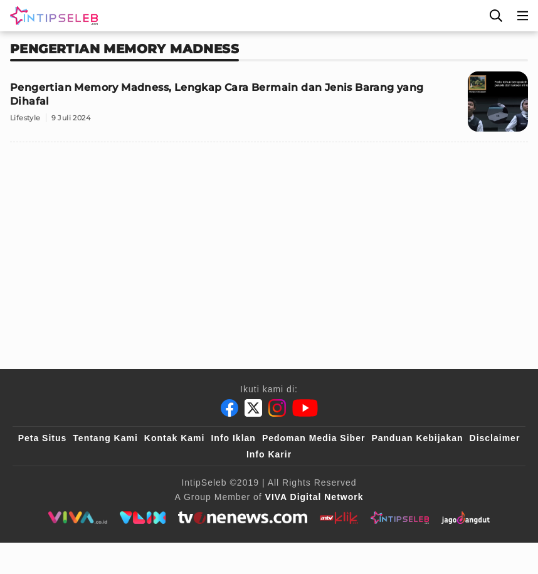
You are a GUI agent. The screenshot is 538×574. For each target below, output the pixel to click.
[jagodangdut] (465, 517)
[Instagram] (277, 408)
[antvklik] (339, 517)
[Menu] (523, 15)
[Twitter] (253, 408)
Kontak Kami (174, 438)
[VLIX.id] (143, 517)
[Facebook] (229, 408)
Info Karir (269, 454)
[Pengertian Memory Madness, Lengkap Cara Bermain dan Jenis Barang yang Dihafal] (269, 106)
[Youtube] (305, 408)
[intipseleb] (400, 517)
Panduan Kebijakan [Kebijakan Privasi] (417, 438)
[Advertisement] (269, 240)
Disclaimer (495, 438)
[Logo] (51, 15)
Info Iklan (233, 438)
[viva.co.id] (77, 517)
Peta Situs (42, 438)
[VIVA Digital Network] (314, 497)
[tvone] (242, 517)
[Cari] (496, 15)
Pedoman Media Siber (313, 438)
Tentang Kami (105, 438)
